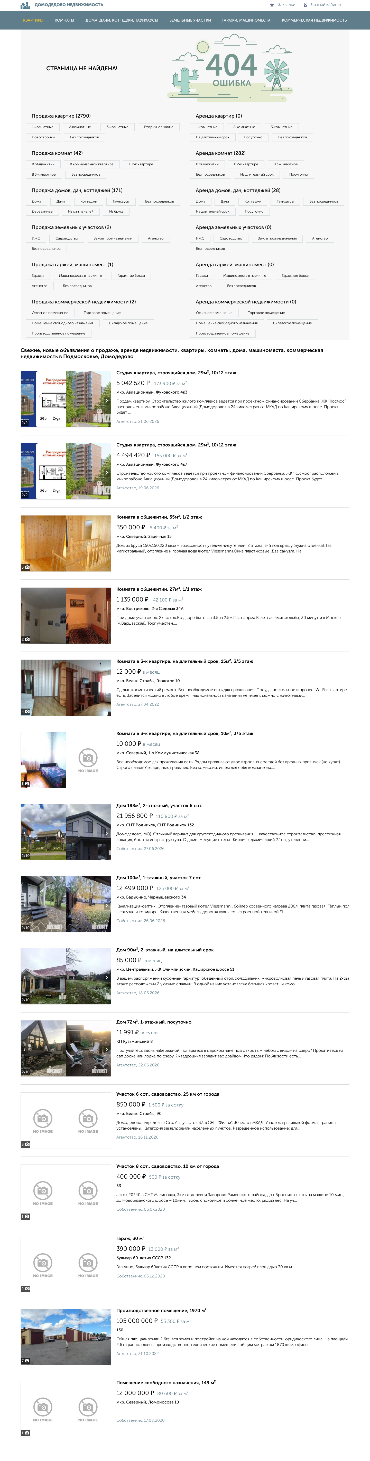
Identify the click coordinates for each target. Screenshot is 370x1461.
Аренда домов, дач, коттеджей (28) (239, 202)
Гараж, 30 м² (130, 1254)
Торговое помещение (105, 328)
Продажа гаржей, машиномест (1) (74, 278)
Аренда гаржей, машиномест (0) (236, 278)
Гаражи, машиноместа (246, 20)
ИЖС (36, 252)
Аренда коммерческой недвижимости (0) (247, 316)
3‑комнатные (121, 127)
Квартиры (33, 20)
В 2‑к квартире (146, 165)
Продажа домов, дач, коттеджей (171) (78, 192)
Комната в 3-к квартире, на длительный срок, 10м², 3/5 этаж (184, 749)
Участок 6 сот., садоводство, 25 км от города (167, 1110)
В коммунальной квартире (94, 165)
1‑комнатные (43, 127)
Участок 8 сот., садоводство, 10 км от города (167, 1182)
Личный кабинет (323, 5)
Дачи (63, 203)
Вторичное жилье (47, 138)
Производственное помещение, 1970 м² (161, 1326)
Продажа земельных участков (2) (72, 240)
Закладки (282, 5)
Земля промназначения (117, 252)
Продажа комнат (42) (58, 154)
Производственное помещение (59, 349)
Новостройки (91, 138)
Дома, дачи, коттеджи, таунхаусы (122, 20)
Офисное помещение (51, 328)
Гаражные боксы (136, 290)
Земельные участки (190, 20)
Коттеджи (92, 203)
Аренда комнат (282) (221, 154)
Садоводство (69, 252)
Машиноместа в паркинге (83, 290)
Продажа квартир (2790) (62, 116)
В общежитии (43, 165)
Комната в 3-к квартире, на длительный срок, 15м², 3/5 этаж (184, 677)
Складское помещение (131, 338)
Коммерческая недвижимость (314, 20)
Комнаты (64, 20)
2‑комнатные (82, 127)
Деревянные (89, 214)
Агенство (162, 252)
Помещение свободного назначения (63, 338)
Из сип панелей (129, 214)
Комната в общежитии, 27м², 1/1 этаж (159, 605)
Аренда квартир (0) (219, 116)
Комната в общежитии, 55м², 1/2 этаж (159, 533)
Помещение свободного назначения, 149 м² (166, 1398)
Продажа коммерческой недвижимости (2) (85, 316)
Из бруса (40, 224)
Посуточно (256, 138)
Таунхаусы (126, 203)
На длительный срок (214, 138)
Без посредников (134, 138)
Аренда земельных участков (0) (234, 240)
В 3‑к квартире (44, 176)
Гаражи (38, 290)
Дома (37, 203)
